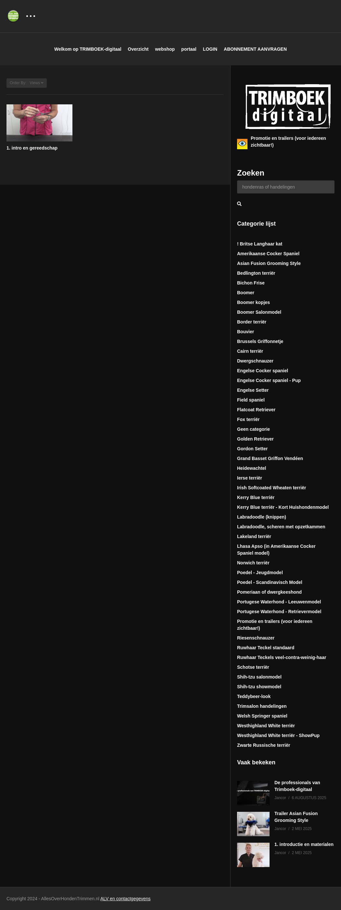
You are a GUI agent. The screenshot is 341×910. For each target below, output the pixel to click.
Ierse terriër (249, 478)
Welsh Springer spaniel (262, 716)
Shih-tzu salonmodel (259, 676)
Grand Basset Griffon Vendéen (270, 458)
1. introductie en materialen (304, 844)
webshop (165, 49)
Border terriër (251, 321)
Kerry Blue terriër (255, 497)
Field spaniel (251, 399)
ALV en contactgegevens (125, 898)
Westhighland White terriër (266, 725)
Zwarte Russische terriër (263, 745)
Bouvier (245, 331)
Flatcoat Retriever (256, 409)
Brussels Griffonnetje (260, 341)
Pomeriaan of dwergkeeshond (269, 592)
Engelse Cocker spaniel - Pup (269, 380)
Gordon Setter (252, 448)
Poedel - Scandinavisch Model (269, 582)
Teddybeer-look (254, 696)
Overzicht (138, 49)
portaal (188, 49)
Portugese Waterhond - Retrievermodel (279, 611)
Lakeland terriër (254, 536)
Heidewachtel (251, 468)
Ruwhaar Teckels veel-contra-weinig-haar (281, 657)
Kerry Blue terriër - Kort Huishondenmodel (283, 507)
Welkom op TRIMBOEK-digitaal (87, 49)
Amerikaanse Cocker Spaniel (268, 253)
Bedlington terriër (256, 273)
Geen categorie (253, 429)
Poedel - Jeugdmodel (260, 572)
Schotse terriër (253, 667)
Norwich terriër (253, 562)
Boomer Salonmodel (259, 312)
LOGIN (210, 49)
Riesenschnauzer (255, 637)
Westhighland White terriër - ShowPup (278, 735)
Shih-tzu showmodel (259, 686)
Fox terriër (248, 419)
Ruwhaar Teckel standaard (265, 647)
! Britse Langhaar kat (259, 243)
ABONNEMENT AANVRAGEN (255, 49)
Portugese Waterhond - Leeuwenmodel (279, 601)
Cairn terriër (250, 351)
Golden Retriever (255, 439)
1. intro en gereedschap (31, 148)
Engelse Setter (253, 390)
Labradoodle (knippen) (261, 517)
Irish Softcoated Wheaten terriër (271, 487)
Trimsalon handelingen (261, 706)
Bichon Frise (251, 282)
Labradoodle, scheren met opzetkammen (281, 526)
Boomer (245, 292)
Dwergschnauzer (255, 360)
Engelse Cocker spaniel (262, 370)
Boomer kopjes (253, 302)
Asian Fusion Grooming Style (269, 263)
